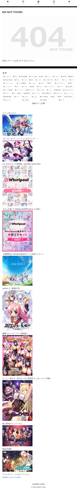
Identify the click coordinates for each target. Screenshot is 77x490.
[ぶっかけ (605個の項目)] (33, 83)
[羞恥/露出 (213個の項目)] (27, 93)
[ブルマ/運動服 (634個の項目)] (22, 83)
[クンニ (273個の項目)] (49, 90)
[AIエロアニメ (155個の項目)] (58, 93)
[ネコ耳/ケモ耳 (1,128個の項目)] (48, 80)
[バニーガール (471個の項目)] (8, 86)
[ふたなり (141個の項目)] (26, 96)
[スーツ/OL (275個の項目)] (41, 90)
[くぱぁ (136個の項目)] (35, 96)
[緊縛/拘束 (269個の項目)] (57, 90)
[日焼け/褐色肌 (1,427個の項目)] (8, 80)
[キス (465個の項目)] (17, 86)
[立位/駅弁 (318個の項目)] (69, 86)
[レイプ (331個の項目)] (61, 86)
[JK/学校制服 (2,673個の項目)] (23, 76)
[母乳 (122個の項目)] (60, 96)
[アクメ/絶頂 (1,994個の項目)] (33, 76)
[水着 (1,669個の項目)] (41, 76)
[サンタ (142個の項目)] (17, 96)
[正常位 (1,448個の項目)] (63, 76)
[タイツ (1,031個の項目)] (57, 80)
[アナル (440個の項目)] (25, 86)
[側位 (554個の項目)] (50, 83)
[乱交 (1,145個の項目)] (31, 80)
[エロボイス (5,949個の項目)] (7, 76)
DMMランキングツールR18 (12, 477)
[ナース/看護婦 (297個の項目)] (8, 90)
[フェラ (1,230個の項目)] (24, 80)
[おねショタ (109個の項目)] (12, 100)
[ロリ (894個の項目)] (71, 80)
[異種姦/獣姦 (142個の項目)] (8, 96)
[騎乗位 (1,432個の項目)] (71, 76)
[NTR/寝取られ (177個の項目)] (47, 93)
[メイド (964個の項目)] (64, 80)
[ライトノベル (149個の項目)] (69, 93)
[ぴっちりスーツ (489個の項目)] (60, 83)
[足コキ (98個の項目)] (66, 100)
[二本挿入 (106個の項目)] (30, 100)
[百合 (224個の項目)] (19, 93)
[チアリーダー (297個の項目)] (19, 90)
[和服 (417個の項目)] (32, 86)
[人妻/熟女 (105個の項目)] (49, 100)
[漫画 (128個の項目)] (53, 96)
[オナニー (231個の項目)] (7, 93)
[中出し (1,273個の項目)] (17, 80)
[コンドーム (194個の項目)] (36, 93)
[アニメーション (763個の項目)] (9, 83)
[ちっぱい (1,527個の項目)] (56, 76)
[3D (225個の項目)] (13, 93)
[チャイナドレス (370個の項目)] (50, 86)
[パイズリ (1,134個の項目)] (38, 80)
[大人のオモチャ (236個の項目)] (68, 90)
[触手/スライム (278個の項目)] (30, 90)
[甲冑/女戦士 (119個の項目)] (69, 96)
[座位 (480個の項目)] (70, 83)
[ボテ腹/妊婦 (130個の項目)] (44, 96)
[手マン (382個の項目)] (40, 86)
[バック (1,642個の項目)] (48, 76)
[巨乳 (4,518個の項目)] (15, 76)
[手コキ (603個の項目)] (42, 83)
